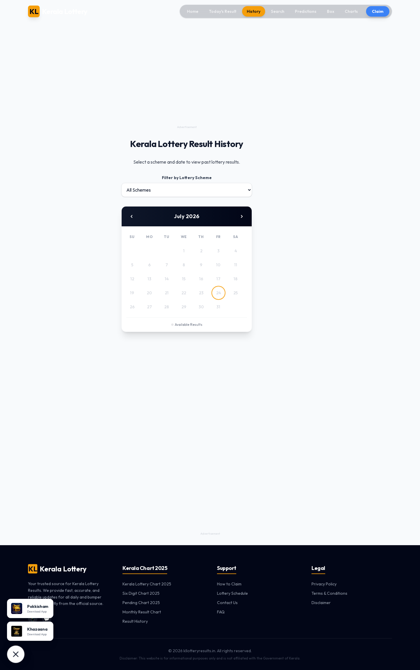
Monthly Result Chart (142, 612)
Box (330, 11)
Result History (135, 621)
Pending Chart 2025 (141, 602)
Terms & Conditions (329, 593)
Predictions (305, 11)
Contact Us (227, 602)
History (253, 11)
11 (235, 264)
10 (218, 264)
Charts (351, 11)
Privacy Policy (324, 584)
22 (183, 292)
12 (132, 278)
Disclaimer (321, 602)
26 (132, 306)
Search (277, 11)
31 (218, 306)
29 (183, 306)
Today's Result (222, 11)
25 (235, 292)
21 (167, 292)
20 (149, 292)
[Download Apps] (15, 654)
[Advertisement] (187, 83)
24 (218, 292)
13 (149, 278)
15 (184, 278)
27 (149, 306)
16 (201, 278)
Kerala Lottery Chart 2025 (147, 584)
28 (166, 306)
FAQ (221, 612)
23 (201, 292)
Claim (378, 11)
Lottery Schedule (232, 593)
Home (192, 11)
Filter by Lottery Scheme (187, 177)
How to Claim (229, 584)
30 (201, 306)
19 (132, 292)
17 (218, 278)
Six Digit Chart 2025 (141, 593)
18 (235, 278)
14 (167, 278)
